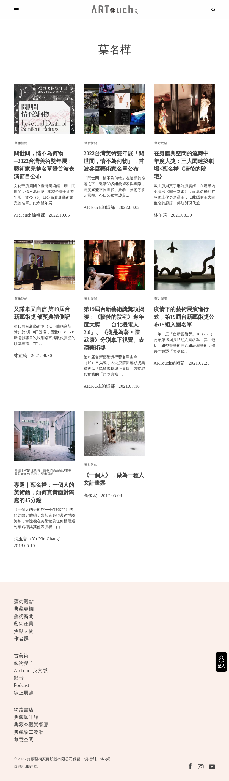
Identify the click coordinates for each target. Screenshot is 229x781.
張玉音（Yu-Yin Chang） (39, 538)
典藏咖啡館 (26, 717)
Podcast (21, 685)
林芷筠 (160, 215)
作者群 (21, 638)
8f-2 (103, 759)
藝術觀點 (160, 143)
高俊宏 (90, 495)
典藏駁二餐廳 (28, 732)
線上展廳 (24, 693)
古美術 (21, 655)
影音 (19, 678)
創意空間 (24, 739)
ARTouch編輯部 (29, 215)
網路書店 (24, 710)
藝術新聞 (21, 143)
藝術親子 (24, 663)
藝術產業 (24, 624)
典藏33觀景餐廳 (31, 724)
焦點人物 (24, 631)
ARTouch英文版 (31, 670)
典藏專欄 (24, 609)
